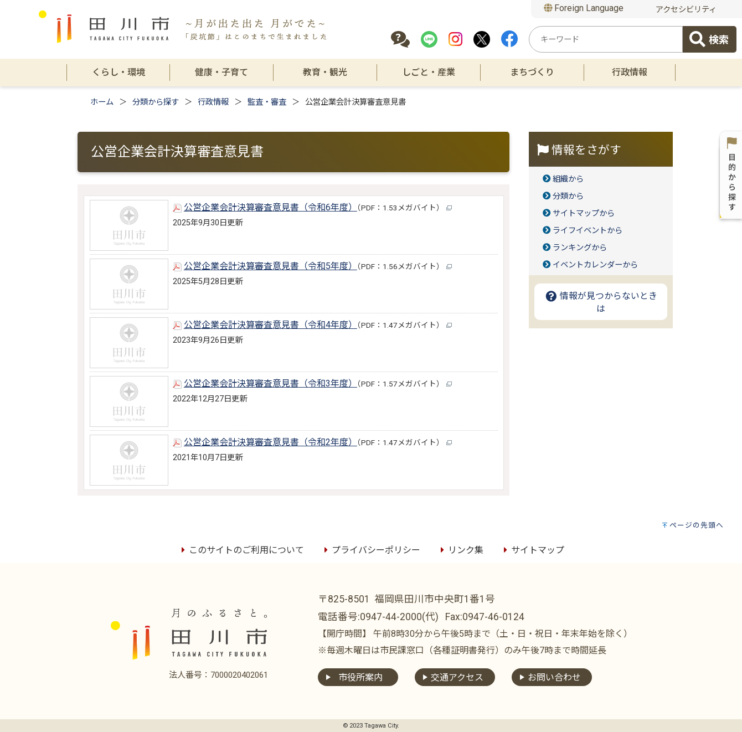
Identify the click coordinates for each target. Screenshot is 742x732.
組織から (568, 179)
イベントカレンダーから (595, 265)
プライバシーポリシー (370, 550)
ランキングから (580, 247)
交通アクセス (457, 677)
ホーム (102, 102)
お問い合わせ (554, 677)
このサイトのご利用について (241, 550)
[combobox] (606, 39)
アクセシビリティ (686, 9)
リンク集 (460, 550)
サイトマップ (532, 550)
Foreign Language (584, 8)
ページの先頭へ (696, 525)
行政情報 (213, 102)
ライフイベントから (587, 230)
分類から (568, 196)
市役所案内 (360, 677)
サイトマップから (584, 213)
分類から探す (155, 102)
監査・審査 (267, 102)
